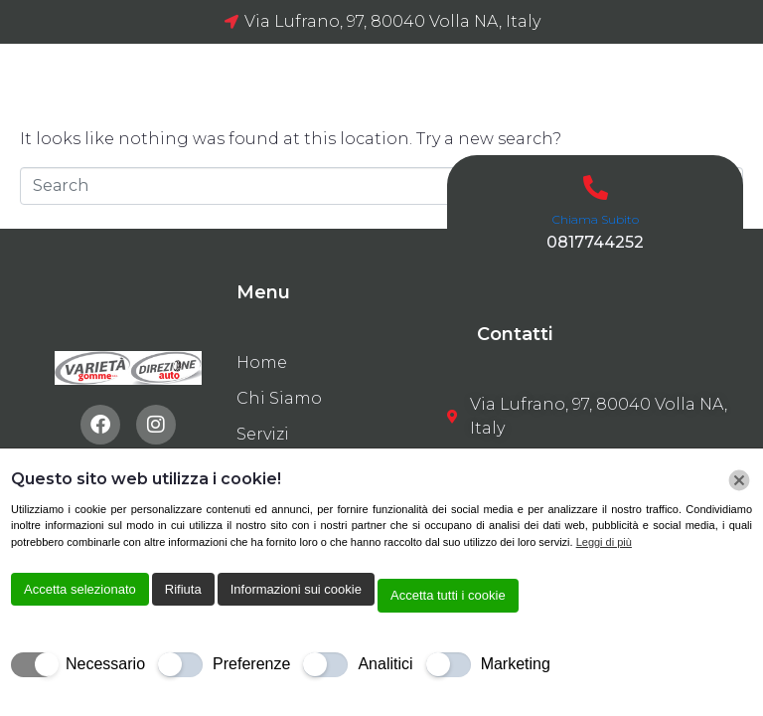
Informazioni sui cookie (296, 589)
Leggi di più (604, 542)
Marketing (515, 663)
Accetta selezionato (80, 589)
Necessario (105, 663)
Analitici (385, 663)
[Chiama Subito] (595, 187)
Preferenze (251, 663)
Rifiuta (183, 589)
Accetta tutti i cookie (448, 595)
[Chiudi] (739, 480)
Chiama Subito (595, 219)
